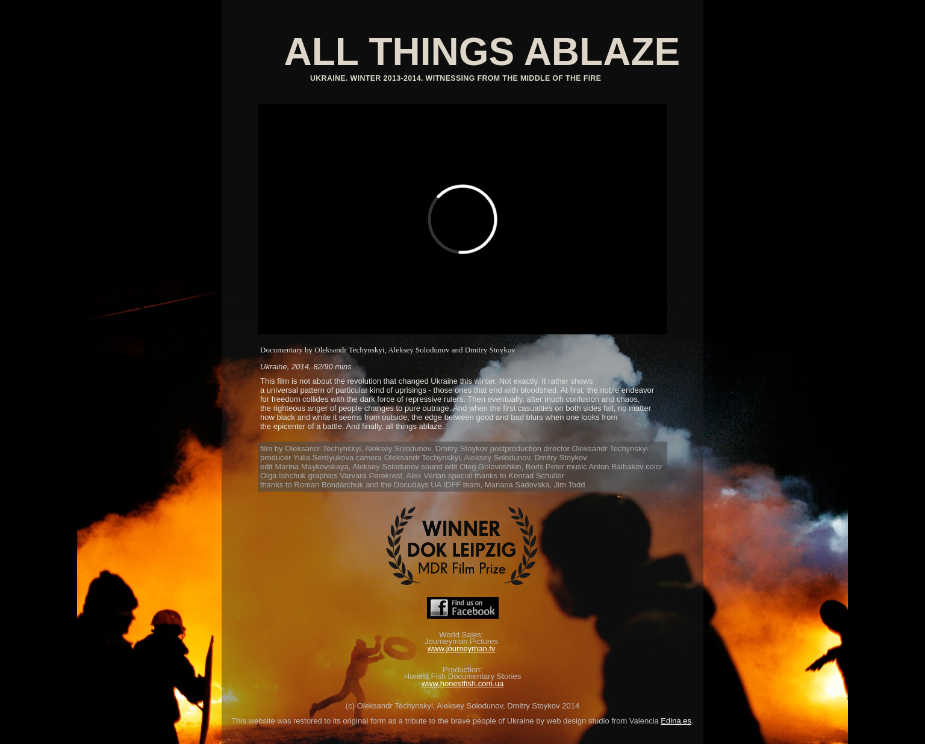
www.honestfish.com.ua (463, 683)
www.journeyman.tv (462, 648)
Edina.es (676, 720)
